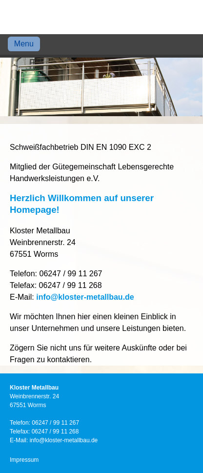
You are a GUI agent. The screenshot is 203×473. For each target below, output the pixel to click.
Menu (24, 44)
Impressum (24, 459)
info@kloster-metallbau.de (85, 297)
